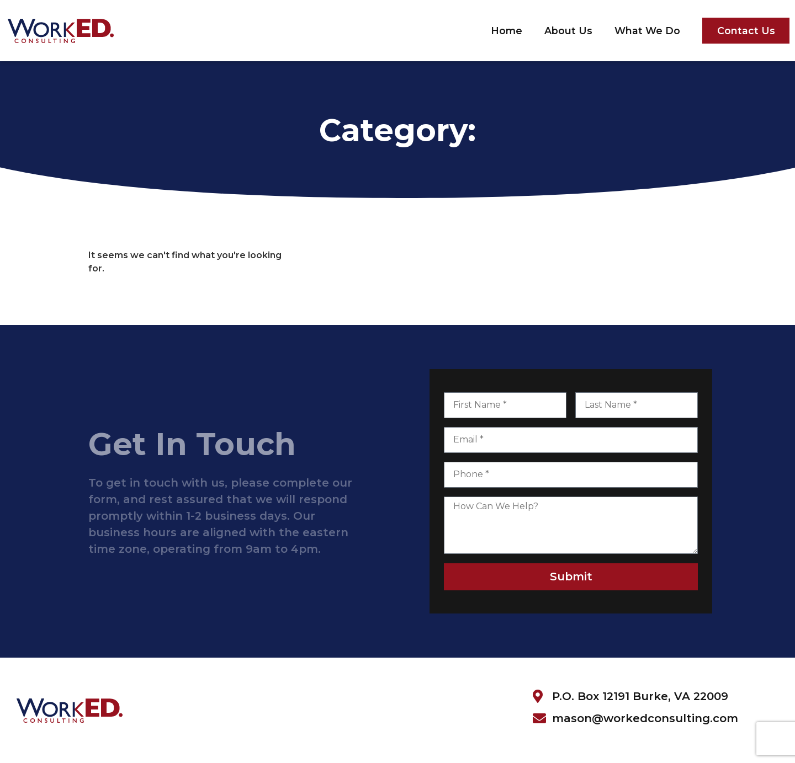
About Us (568, 30)
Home (506, 30)
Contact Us (746, 30)
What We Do (647, 30)
